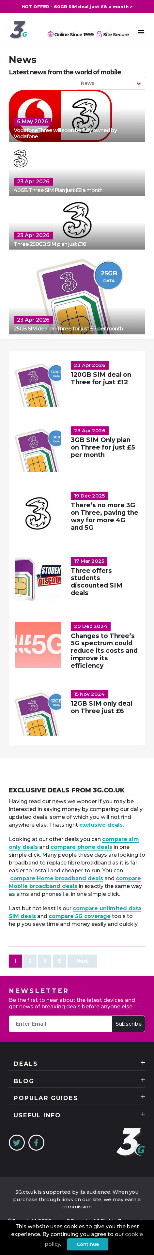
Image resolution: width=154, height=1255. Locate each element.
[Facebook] (36, 1143)
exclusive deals (101, 825)
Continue (88, 1244)
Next (82, 961)
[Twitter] (17, 1143)
